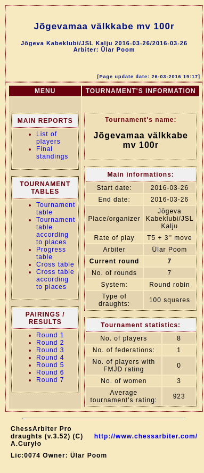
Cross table (55, 264)
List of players (48, 137)
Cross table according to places (55, 279)
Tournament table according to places (55, 231)
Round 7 (50, 380)
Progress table (51, 253)
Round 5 (50, 365)
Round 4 (50, 357)
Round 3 (50, 350)
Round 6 (50, 372)
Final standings (52, 152)
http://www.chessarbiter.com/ (146, 436)
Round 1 (50, 335)
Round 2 (50, 342)
